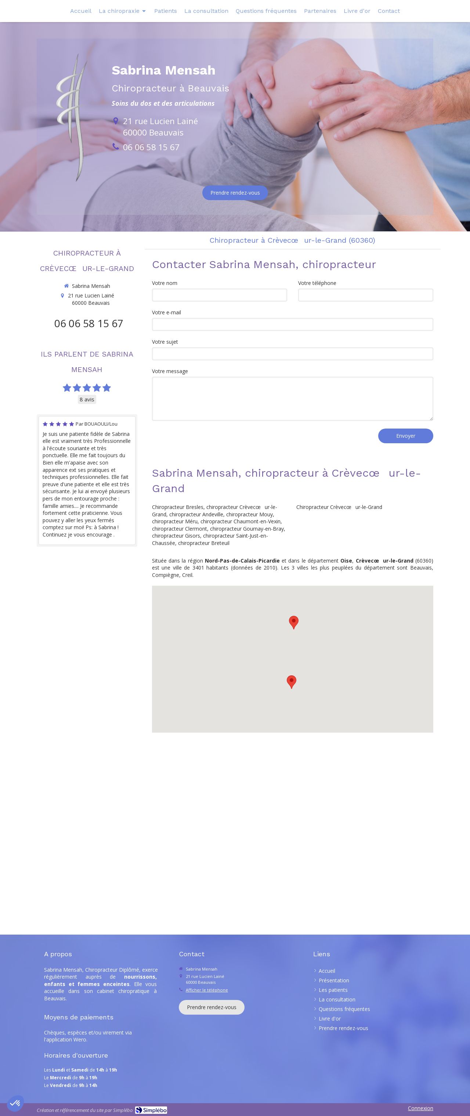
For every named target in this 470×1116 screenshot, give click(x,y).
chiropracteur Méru (175, 521)
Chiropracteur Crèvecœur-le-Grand (339, 506)
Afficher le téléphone (207, 990)
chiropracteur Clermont (179, 528)
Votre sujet (165, 341)
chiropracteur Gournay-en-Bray (247, 528)
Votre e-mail (166, 312)
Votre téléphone (317, 282)
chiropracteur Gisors (176, 535)
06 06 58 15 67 (151, 147)
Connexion (420, 1108)
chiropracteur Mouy (249, 514)
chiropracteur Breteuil (203, 542)
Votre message (170, 371)
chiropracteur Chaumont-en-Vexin (240, 521)
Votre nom (164, 282)
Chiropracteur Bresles (177, 506)
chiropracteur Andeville (196, 514)
